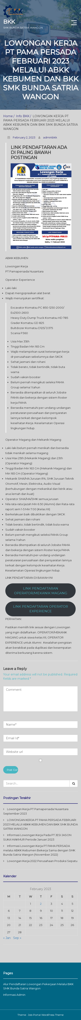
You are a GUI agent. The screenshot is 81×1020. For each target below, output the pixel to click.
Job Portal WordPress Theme (46, 1014)
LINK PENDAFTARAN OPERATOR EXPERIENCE (40, 608)
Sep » (17, 938)
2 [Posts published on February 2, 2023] (41, 903)
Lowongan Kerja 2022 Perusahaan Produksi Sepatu (42, 861)
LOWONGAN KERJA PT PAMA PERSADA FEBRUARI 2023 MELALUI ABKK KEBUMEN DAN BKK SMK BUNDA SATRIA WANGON (40, 824)
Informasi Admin (14, 994)
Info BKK (22, 116)
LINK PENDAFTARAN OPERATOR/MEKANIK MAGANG (40, 590)
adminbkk (50, 137)
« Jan (7, 938)
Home (8, 116)
